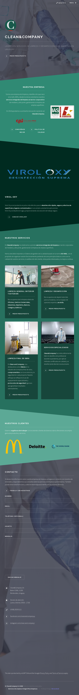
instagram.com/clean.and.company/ (22, 623)
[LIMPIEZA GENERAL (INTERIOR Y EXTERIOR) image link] (21, 276)
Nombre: (8, 496)
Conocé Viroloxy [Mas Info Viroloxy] (19, 217)
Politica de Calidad (40, 131)
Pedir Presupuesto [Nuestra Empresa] (18, 56)
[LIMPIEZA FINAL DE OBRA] (21, 359)
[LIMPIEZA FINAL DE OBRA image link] (21, 338)
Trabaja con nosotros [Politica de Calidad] (20, 490)
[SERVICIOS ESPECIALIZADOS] (57, 348)
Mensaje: (9, 536)
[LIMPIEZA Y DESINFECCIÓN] (57, 292)
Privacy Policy (44, 673)
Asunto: (8, 526)
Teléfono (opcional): (14, 516)
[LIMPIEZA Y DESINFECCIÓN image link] (57, 276)
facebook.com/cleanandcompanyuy (22, 616)
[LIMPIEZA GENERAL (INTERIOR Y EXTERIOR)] (21, 293)
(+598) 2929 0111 (15, 609)
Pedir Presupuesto (21, 314)
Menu (72, 3)
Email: (7, 506)
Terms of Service (58, 673)
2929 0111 (61, 3)
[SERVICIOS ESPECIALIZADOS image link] (57, 332)
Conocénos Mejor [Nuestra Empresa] (20, 131)
